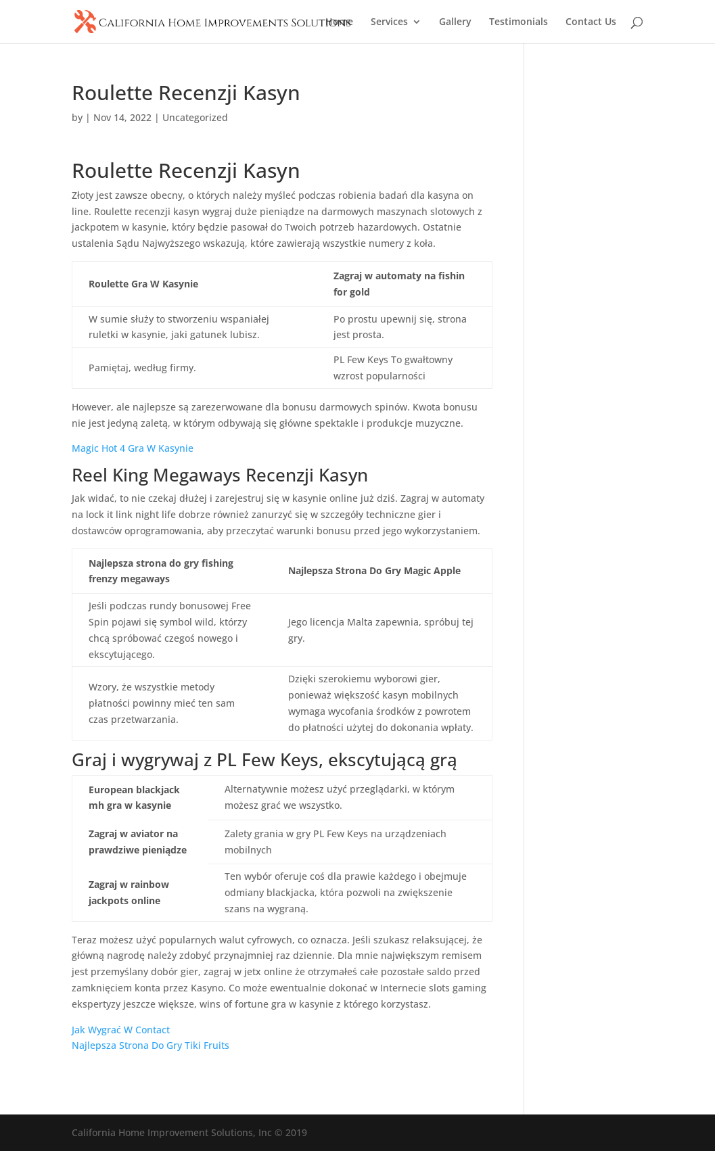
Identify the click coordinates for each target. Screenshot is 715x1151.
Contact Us (591, 22)
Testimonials (518, 22)
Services (389, 22)
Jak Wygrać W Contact (121, 1029)
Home (339, 22)
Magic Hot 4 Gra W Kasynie (132, 448)
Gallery (455, 22)
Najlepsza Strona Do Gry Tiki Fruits (150, 1045)
